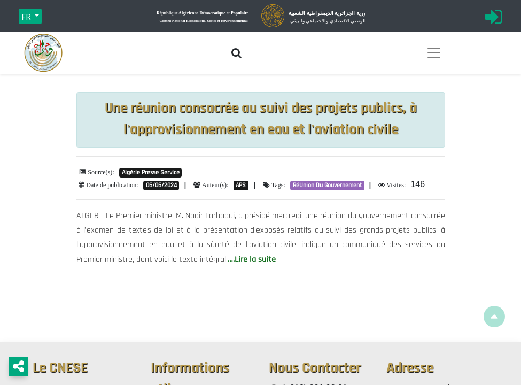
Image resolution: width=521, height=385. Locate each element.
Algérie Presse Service (151, 172)
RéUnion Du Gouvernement (327, 185)
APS (241, 185)
